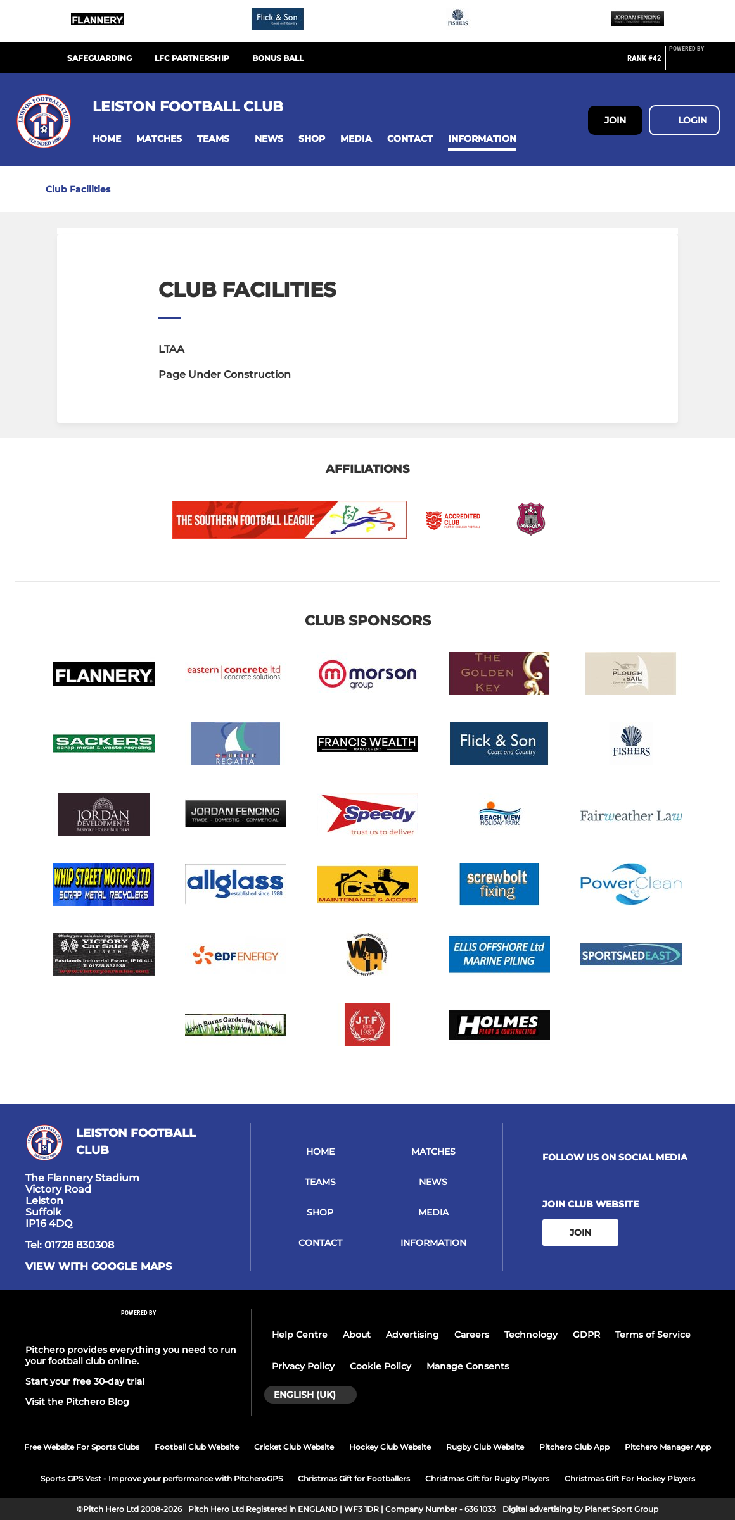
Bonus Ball (278, 58)
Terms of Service (653, 1334)
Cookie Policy (380, 1366)
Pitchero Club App (574, 1447)
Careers (471, 1334)
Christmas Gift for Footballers (354, 1478)
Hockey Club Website (390, 1447)
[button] (107, 139)
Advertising (412, 1334)
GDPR (586, 1334)
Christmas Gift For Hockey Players (630, 1478)
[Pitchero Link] (694, 63)
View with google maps (98, 1266)
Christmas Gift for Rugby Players (487, 1478)
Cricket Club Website (294, 1447)
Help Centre (300, 1334)
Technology (531, 1334)
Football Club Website (197, 1447)
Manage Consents (467, 1366)
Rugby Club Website (485, 1447)
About (357, 1334)
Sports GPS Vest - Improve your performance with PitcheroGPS (162, 1478)
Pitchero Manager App (668, 1447)
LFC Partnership (192, 58)
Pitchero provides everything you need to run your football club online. (130, 1355)
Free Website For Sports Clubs (81, 1447)
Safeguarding (99, 58)
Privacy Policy (303, 1366)
